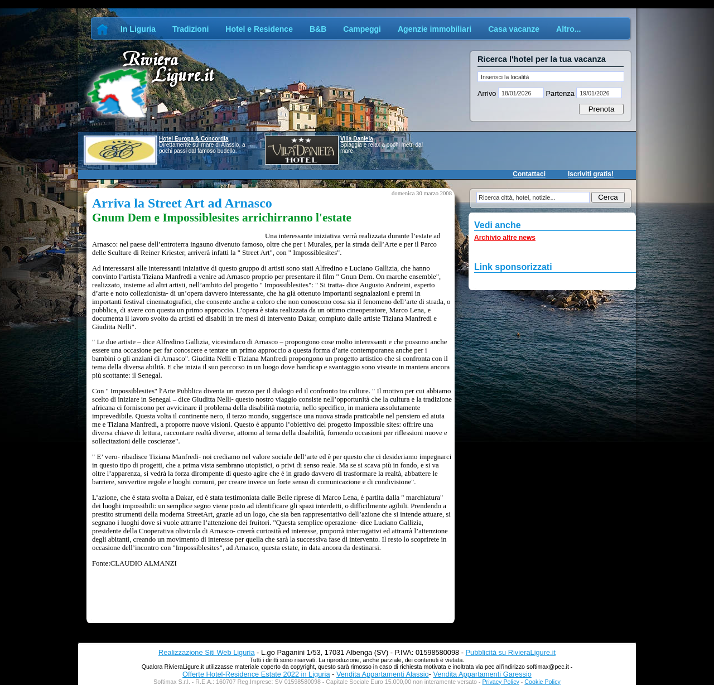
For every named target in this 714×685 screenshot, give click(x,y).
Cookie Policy (542, 681)
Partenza (560, 93)
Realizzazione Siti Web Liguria (206, 652)
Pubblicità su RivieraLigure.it (511, 652)
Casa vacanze (513, 29)
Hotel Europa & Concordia (193, 139)
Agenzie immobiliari (434, 29)
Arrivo (487, 93)
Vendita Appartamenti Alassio (382, 674)
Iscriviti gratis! (591, 174)
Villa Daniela (356, 139)
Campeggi (362, 29)
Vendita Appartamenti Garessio (482, 674)
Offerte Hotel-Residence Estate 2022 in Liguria (256, 674)
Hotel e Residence (259, 29)
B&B (318, 29)
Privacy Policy (501, 681)
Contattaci (529, 174)
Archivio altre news (505, 238)
